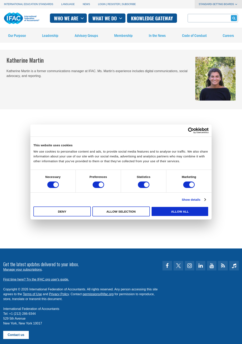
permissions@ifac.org (98, 294)
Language (68, 4)
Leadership (50, 36)
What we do (107, 18)
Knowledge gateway (152, 18)
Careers (228, 36)
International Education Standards (28, 4)
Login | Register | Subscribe (117, 4)
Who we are (69, 18)
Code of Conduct (194, 36)
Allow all (180, 211)
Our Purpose (17, 36)
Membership (123, 36)
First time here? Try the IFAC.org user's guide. (36, 279)
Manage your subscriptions (22, 269)
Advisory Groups (86, 36)
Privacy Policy (59, 294)
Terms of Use (32, 294)
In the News (157, 36)
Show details (191, 199)
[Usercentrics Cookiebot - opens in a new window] (191, 130)
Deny (62, 211)
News (86, 4)
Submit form (233, 18)
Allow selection (121, 211)
